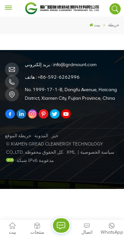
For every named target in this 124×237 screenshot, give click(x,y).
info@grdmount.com (75, 64)
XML (70, 152)
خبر (55, 136)
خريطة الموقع (18, 136)
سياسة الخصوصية (97, 152)
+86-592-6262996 (59, 77)
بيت (94, 25)
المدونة (41, 136)
